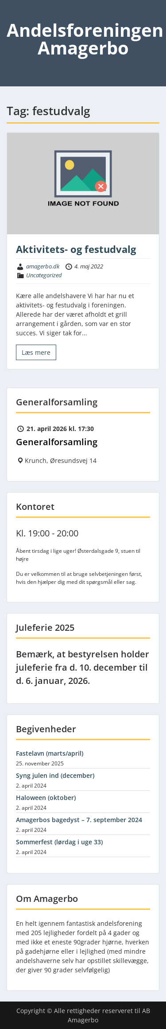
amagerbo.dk (42, 266)
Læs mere (36, 352)
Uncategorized (44, 275)
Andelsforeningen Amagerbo (85, 39)
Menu (16, 15)
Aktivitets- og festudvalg (76, 249)
